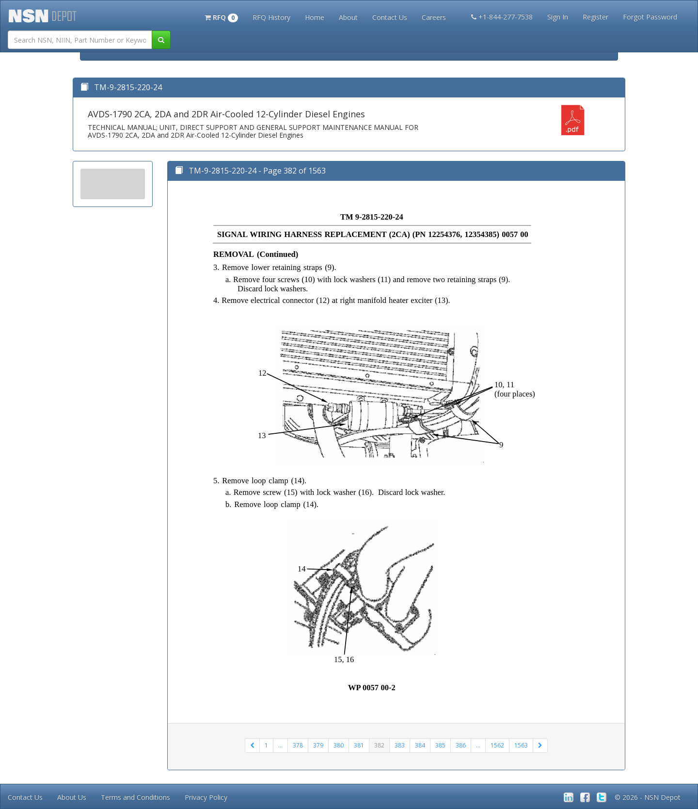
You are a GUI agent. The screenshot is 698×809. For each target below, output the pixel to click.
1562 (497, 745)
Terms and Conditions (135, 797)
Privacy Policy (206, 797)
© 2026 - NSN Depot (648, 797)
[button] (221, 16)
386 (461, 745)
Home (314, 17)
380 (338, 745)
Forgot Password (650, 16)
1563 (521, 745)
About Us (71, 797)
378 (298, 745)
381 (359, 745)
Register (595, 16)
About (348, 17)
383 (400, 745)
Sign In (557, 16)
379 (318, 745)
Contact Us (389, 17)
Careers (434, 17)
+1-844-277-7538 (502, 16)
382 (379, 745)
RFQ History (271, 17)
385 (440, 745)
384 (420, 745)
